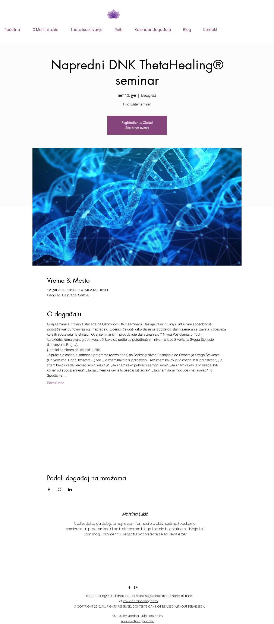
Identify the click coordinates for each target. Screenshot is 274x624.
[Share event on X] (59, 489)
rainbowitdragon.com (137, 621)
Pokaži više (55, 383)
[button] (89, 29)
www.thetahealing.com (140, 601)
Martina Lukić (135, 514)
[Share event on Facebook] (49, 489)
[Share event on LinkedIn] (70, 489)
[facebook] (129, 587)
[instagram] (136, 587)
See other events (137, 128)
